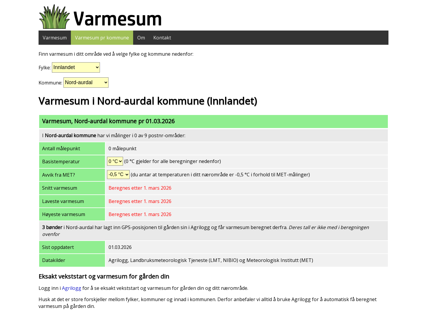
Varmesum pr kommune (102, 37)
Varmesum (55, 37)
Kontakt (162, 37)
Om (141, 37)
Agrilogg (71, 288)
